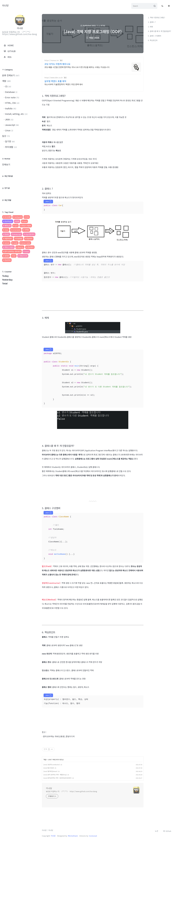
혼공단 (6, 234)
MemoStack (73, 874)
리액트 (27, 230)
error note (26, 243)
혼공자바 (7, 260)
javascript (17, 234)
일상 (6, 135)
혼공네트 (29, 238)
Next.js (20, 247)
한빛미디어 (23, 256)
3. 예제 (150, 26)
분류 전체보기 (10, 75)
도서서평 (7, 217)
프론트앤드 (8, 238)
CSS (27, 217)
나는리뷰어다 (29, 234)
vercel (6, 243)
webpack (18, 217)
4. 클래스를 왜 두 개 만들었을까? (159, 31)
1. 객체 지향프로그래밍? (156, 17)
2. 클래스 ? (152, 22)
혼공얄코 (30, 247)
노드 (16, 225)
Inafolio (10, 108)
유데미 (6, 256)
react (27, 251)
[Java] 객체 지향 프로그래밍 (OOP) (93, 31)
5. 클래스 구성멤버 (154, 35)
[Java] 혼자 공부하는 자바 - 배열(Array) (55, 813)
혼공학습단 (8, 221)
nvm (25, 221)
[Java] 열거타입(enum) (50, 809)
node (15, 243)
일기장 (9, 141)
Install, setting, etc (16, 113)
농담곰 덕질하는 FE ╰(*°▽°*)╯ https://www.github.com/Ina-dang (71, 829)
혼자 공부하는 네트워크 (12, 251)
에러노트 (7, 225)
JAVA (8, 119)
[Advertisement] (92, 75)
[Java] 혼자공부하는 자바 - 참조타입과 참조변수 (57, 816)
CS (7, 86)
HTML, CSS (11, 102)
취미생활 (10, 146)
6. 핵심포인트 (153, 40)
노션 (156, 869)
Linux (8, 130)
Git (14, 256)
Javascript (11, 124)
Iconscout (93, 874)
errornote (16, 230)
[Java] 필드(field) (48, 806)
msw (6, 230)
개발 (6, 80)
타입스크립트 (26, 225)
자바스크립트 (9, 247)
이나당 (5, 5)
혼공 (17, 221)
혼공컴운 (19, 238)
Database (10, 91)
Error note (11, 97)
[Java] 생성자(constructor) (51, 803)
